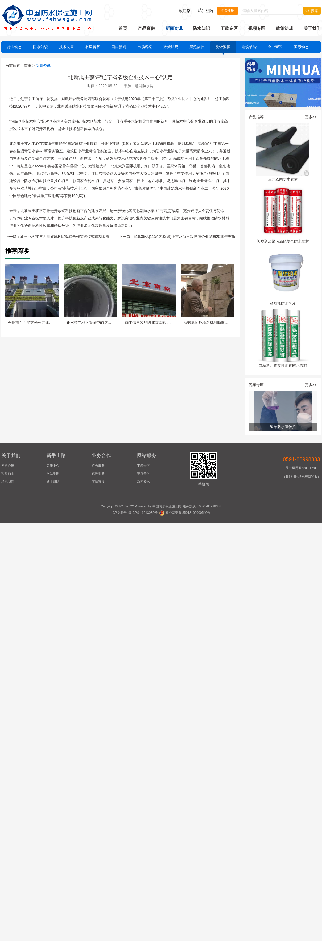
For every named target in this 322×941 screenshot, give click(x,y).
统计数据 (223, 47)
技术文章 (66, 47)
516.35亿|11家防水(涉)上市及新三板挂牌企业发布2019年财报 (185, 236)
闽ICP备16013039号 (142, 513)
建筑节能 (249, 47)
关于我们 (312, 28)
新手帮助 (53, 481)
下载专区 (229, 28)
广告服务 (98, 465)
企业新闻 (275, 47)
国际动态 (301, 47)
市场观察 (144, 47)
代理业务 (98, 473)
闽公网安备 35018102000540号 (184, 513)
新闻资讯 (174, 28)
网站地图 (53, 473)
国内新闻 (118, 47)
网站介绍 (7, 465)
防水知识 (201, 28)
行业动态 (14, 47)
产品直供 (146, 28)
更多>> (311, 117)
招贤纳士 (7, 473)
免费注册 (227, 11)
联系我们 (7, 481)
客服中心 (53, 465)
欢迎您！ (186, 11)
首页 (123, 28)
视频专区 (256, 28)
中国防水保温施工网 (166, 506)
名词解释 (92, 47)
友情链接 (98, 481)
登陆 (209, 11)
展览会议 (196, 47)
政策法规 (284, 28)
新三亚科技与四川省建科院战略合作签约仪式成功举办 (65, 236)
